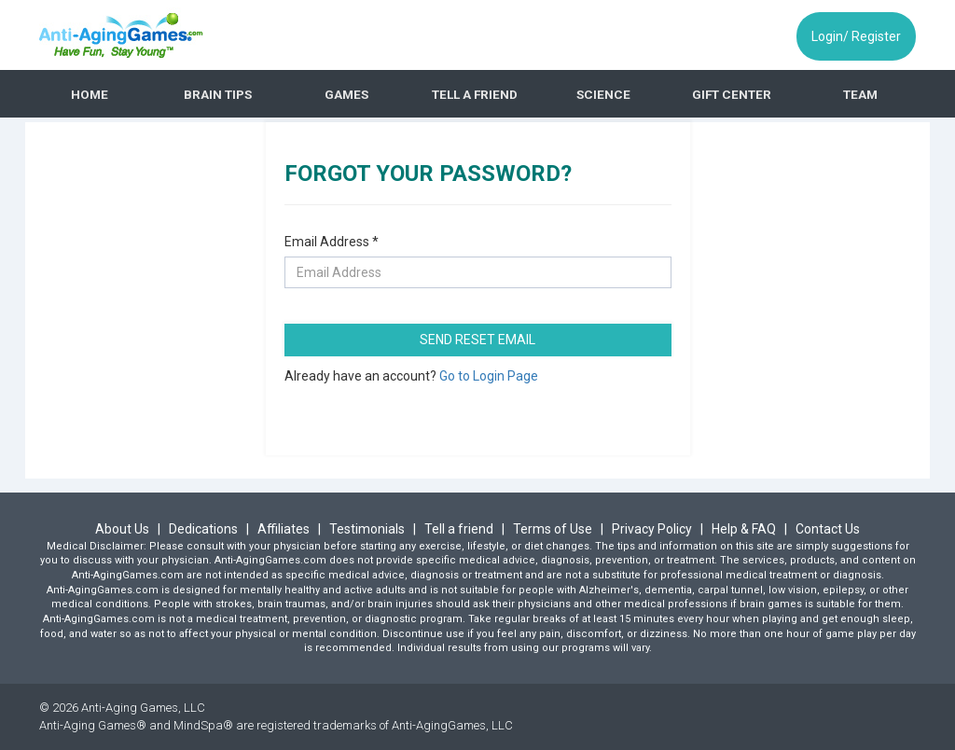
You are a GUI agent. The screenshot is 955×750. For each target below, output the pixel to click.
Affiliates (284, 528)
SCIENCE (603, 94)
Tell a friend (458, 528)
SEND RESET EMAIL (477, 339)
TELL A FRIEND (475, 94)
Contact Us (828, 528)
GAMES (346, 94)
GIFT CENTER (731, 94)
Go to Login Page (488, 375)
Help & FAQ (744, 528)
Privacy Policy (652, 528)
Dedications (205, 528)
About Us (123, 528)
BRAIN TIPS (218, 94)
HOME (89, 94)
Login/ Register (856, 36)
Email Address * (331, 241)
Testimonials (368, 528)
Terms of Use (552, 528)
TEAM (860, 94)
